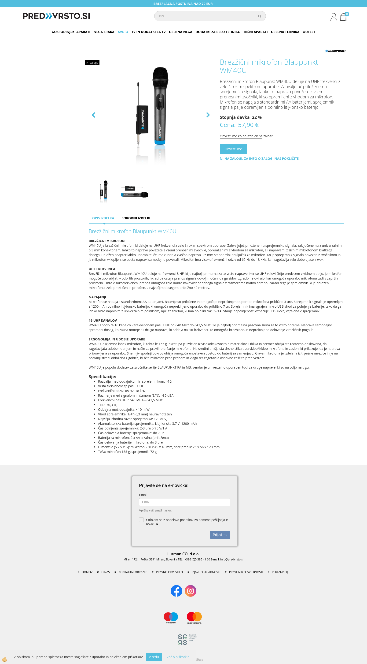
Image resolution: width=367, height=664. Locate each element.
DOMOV (87, 572)
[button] (207, 115)
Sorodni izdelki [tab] (136, 218)
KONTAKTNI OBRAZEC (133, 572)
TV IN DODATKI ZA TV (149, 32)
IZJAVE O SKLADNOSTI (206, 572)
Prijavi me (220, 535)
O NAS (105, 572)
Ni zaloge (92, 63)
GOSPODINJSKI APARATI (71, 32)
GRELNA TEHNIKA (285, 32)
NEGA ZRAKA (104, 32)
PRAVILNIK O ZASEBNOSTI (246, 572)
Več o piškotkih (178, 657)
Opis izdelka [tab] (103, 218)
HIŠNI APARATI (256, 32)
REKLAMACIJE (280, 572)
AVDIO (123, 32)
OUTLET (309, 32)
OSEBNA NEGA (180, 32)
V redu (154, 657)
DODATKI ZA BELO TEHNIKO (218, 32)
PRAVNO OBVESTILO (169, 572)
